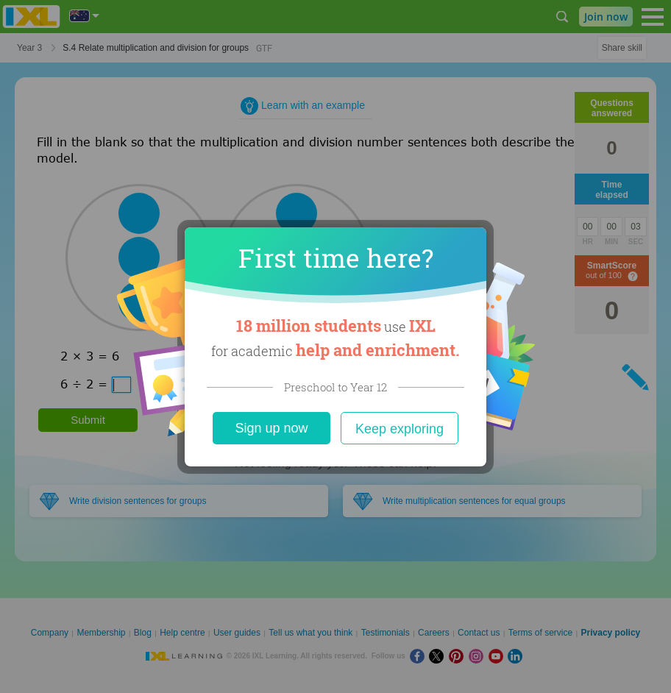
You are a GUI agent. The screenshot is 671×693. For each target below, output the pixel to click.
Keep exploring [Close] (399, 429)
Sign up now (271, 428)
